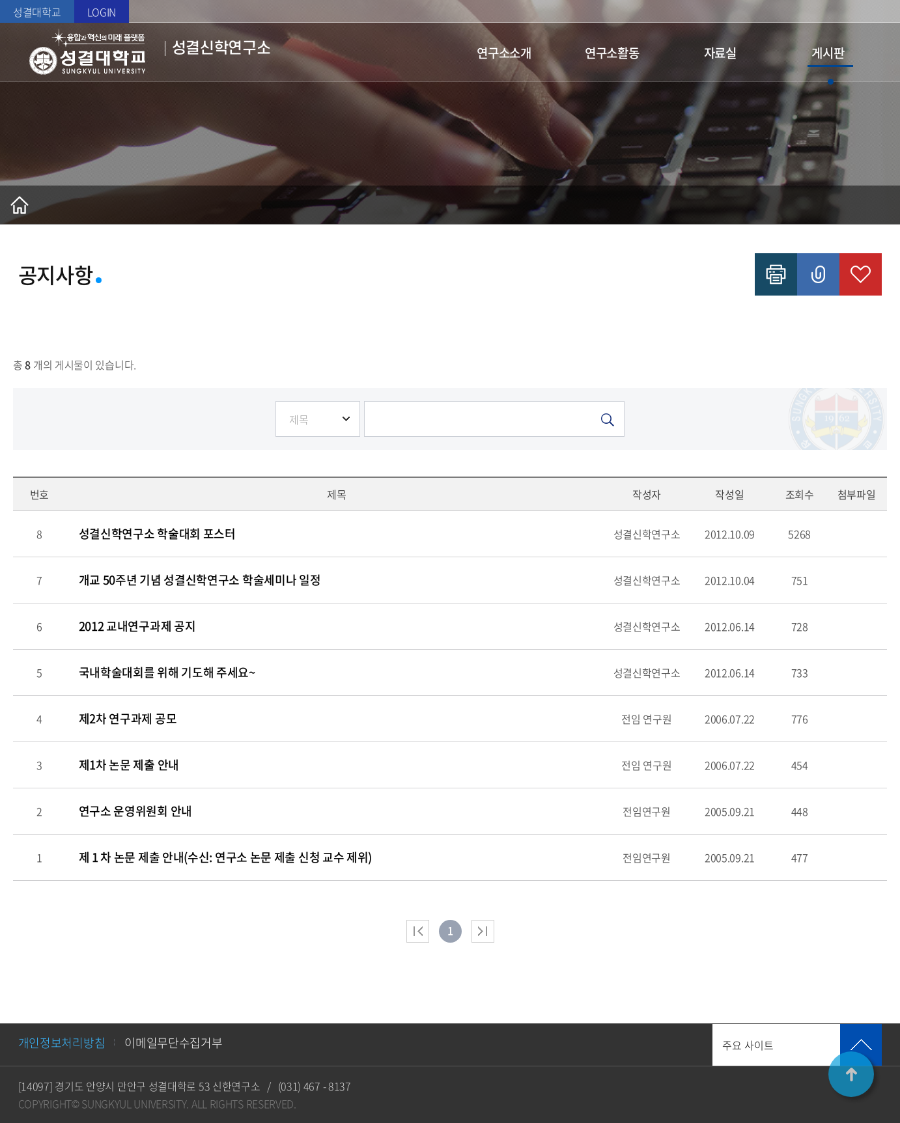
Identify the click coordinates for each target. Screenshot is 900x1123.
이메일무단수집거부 (173, 1042)
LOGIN (102, 12)
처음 (417, 931)
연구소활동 (612, 53)
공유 (818, 274)
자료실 (720, 53)
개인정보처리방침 (61, 1042)
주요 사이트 (748, 1045)
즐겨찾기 (860, 274)
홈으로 (19, 205)
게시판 (827, 53)
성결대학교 (37, 12)
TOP (851, 1074)
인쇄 (776, 274)
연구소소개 (504, 53)
